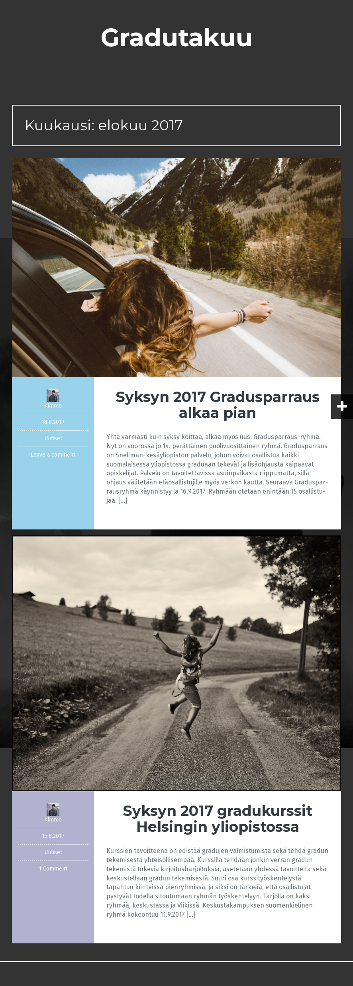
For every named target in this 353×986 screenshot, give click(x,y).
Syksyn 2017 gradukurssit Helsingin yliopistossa (217, 818)
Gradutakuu (177, 37)
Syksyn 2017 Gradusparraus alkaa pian (218, 404)
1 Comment (53, 868)
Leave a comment (53, 454)
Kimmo (53, 405)
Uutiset (53, 438)
